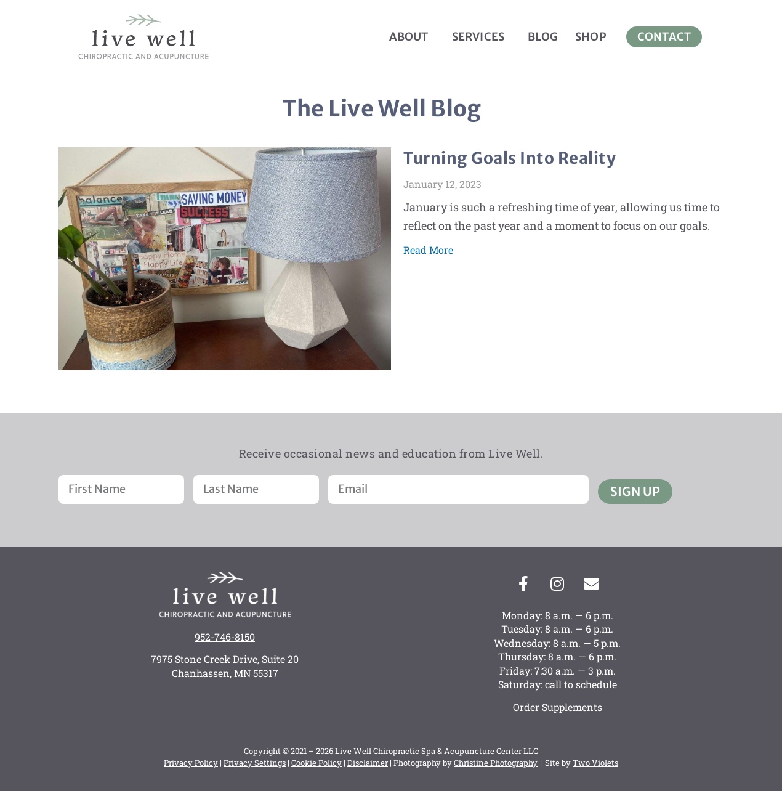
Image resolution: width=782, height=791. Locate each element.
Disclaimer (367, 762)
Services (481, 37)
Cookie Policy (316, 762)
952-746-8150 (225, 636)
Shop (591, 37)
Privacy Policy (191, 762)
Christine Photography (496, 762)
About (412, 37)
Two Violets (595, 762)
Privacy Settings (255, 762)
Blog (543, 37)
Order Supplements (557, 706)
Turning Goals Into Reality (509, 158)
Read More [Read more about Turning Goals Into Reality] (428, 249)
